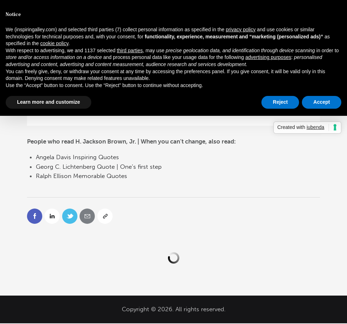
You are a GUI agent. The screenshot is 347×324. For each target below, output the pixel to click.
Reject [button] (280, 102)
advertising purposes (268, 57)
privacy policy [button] (241, 29)
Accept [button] (321, 102)
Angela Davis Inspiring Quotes (77, 157)
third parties (130, 50)
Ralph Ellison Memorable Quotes (81, 175)
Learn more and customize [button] (48, 102)
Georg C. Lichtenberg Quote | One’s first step (99, 166)
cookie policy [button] (54, 43)
